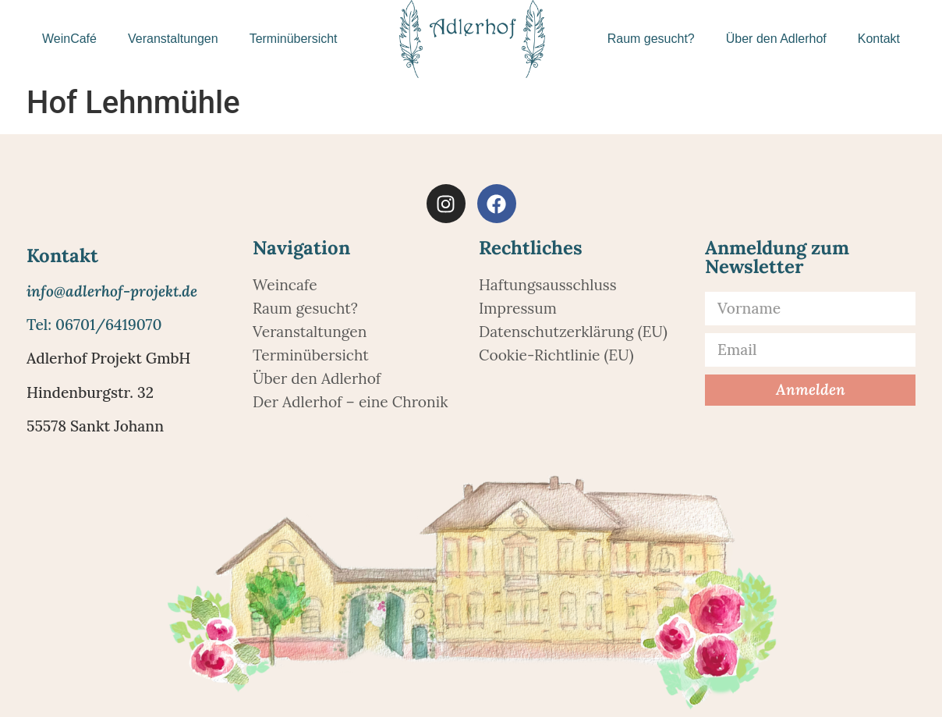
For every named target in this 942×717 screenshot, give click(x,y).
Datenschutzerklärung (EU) (573, 331)
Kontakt (879, 38)
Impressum (518, 308)
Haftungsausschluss (548, 284)
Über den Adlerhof (776, 38)
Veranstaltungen (173, 38)
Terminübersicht (294, 38)
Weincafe (285, 284)
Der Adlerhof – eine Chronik (350, 401)
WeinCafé (69, 38)
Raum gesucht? (651, 38)
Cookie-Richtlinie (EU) (556, 355)
